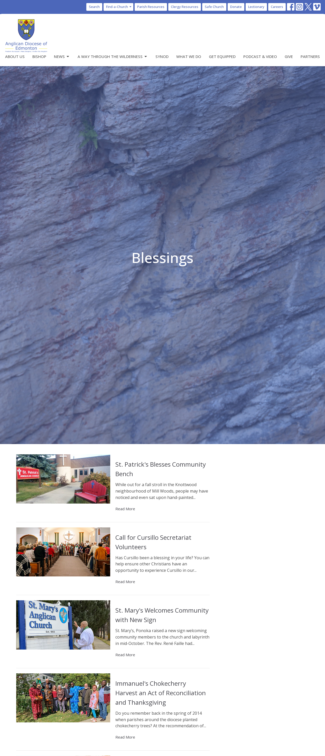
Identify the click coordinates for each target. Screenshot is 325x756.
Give (289, 56)
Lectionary (256, 6)
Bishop (39, 56)
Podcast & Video (260, 56)
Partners (310, 56)
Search (94, 6)
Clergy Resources (184, 6)
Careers (277, 6)
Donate (236, 6)
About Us (15, 56)
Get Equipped (222, 56)
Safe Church (214, 6)
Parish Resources (150, 6)
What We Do (188, 56)
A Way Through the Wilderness (113, 56)
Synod (162, 56)
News (62, 56)
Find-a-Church (119, 6)
